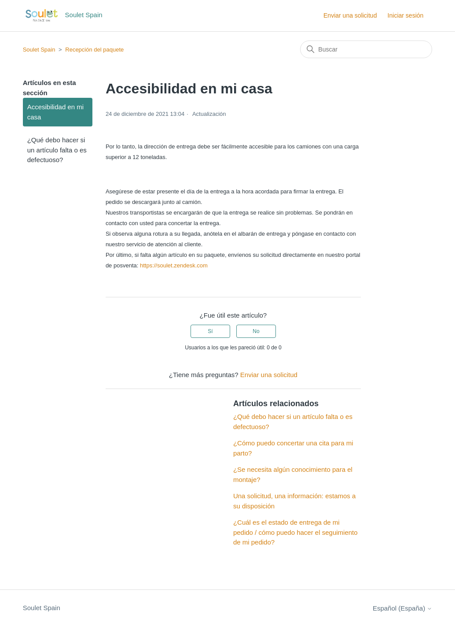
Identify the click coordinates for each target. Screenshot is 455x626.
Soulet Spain (39, 49)
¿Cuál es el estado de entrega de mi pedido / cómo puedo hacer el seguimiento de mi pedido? (295, 532)
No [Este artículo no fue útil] (256, 331)
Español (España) (402, 608)
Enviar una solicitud (350, 15)
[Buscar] (366, 49)
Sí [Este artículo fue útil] (210, 331)
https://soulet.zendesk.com (174, 265)
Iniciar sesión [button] (406, 15)
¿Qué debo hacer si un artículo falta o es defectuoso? (57, 149)
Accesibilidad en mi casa (55, 112)
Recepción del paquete (94, 49)
